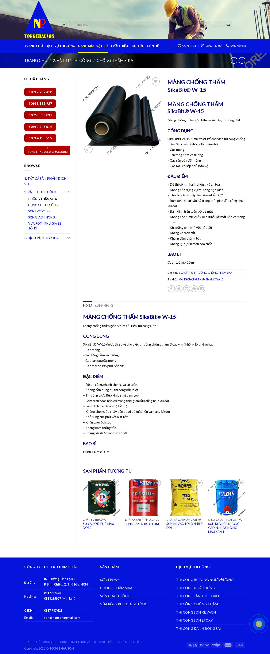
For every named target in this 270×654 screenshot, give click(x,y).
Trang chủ (35, 60)
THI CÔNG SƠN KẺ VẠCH (196, 612)
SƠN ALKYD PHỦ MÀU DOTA (98, 525)
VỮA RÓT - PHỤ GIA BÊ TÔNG (44, 226)
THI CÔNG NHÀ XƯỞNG (195, 588)
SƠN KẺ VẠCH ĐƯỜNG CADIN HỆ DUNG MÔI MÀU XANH (223, 527)
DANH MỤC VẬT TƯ (93, 46)
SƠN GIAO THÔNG (41, 217)
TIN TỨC (137, 46)
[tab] (87, 305)
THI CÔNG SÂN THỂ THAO (197, 596)
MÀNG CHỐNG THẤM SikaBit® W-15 (201, 279)
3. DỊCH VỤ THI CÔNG (41, 238)
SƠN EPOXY (36, 211)
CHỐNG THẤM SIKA (115, 60)
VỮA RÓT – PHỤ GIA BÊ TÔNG (123, 604)
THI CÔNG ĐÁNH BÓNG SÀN (199, 628)
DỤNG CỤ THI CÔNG (43, 205)
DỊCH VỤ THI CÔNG (60, 46)
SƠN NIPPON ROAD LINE (142, 524)
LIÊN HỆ (153, 46)
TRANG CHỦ (33, 46)
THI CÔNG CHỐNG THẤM (197, 604)
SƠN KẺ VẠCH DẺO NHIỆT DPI (184, 525)
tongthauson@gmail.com (62, 617)
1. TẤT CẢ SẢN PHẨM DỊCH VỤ (45, 181)
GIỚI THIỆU (119, 46)
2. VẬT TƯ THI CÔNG (72, 60)
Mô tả (87, 305)
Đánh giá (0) (104, 305)
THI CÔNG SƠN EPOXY (194, 620)
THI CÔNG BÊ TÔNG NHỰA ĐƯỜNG (205, 580)
